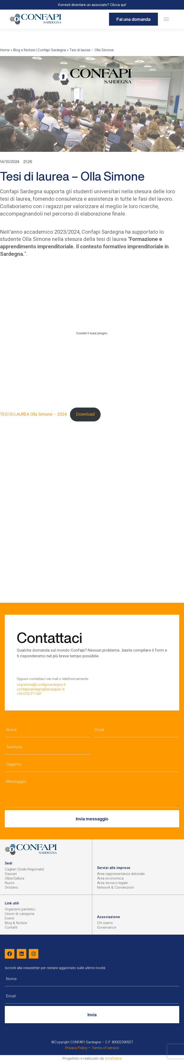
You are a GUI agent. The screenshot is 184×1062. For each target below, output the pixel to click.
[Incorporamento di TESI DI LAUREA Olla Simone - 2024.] (92, 333)
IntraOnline (113, 1058)
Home (5, 50)
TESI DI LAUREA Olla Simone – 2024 (33, 414)
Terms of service (105, 1048)
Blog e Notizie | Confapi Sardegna (39, 50)
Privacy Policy (76, 1048)
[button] (166, 19)
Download (85, 414)
